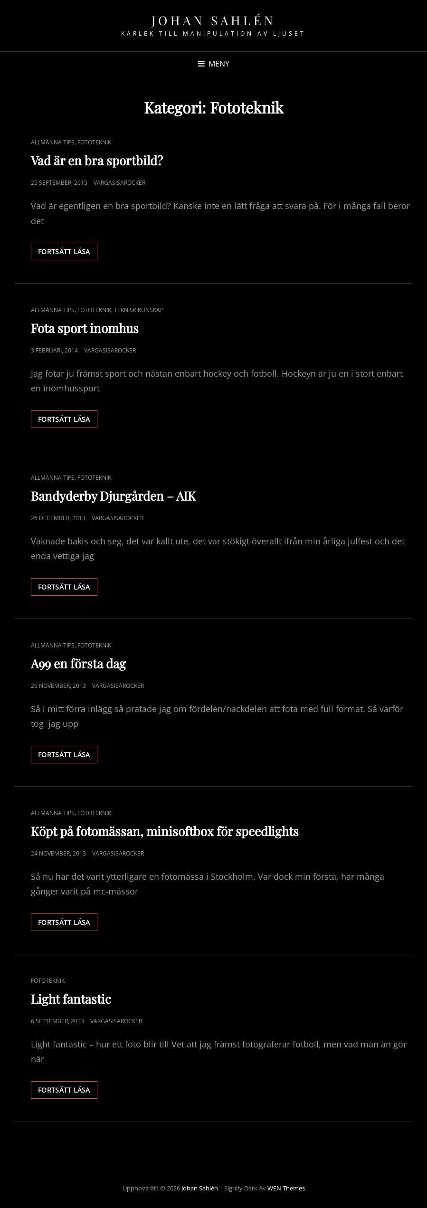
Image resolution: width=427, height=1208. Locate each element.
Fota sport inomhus (85, 328)
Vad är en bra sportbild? (97, 160)
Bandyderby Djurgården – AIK (113, 495)
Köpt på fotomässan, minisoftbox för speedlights (165, 831)
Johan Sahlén (214, 20)
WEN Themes (286, 1188)
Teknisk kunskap (138, 310)
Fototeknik (94, 142)
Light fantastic (71, 998)
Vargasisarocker (119, 183)
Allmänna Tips (53, 142)
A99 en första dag (78, 663)
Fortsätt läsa (67, 253)
